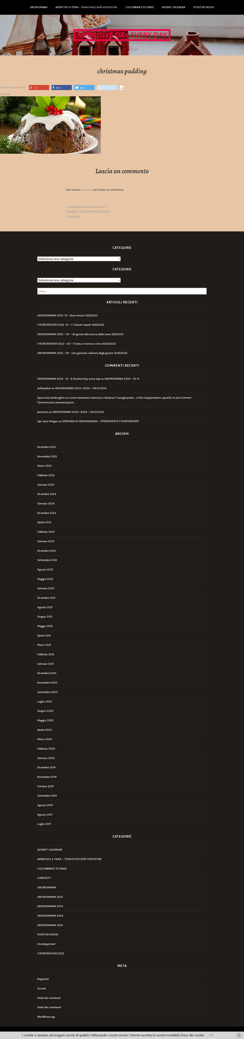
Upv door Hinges (47, 421)
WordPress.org (46, 1016)
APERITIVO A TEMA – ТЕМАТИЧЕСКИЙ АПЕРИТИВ (86, 7)
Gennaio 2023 (45, 541)
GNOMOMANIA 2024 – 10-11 (121, 378)
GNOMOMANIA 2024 (50, 915)
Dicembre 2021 (46, 597)
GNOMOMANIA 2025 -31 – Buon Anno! (60, 315)
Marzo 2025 (44, 465)
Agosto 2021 (45, 607)
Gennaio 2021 (45, 663)
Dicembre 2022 (46, 550)
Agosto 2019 (45, 805)
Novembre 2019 (47, 776)
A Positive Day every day (122, 35)
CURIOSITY (44, 878)
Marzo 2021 (44, 644)
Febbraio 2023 (46, 531)
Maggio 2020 (45, 720)
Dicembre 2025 (46, 447)
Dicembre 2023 (46, 513)
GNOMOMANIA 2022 (50, 897)
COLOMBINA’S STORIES (139, 7)
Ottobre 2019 (45, 786)
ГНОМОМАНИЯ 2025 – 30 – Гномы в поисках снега (69, 343)
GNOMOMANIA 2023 (50, 906)
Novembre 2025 (47, 456)
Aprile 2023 (44, 522)
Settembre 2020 (47, 692)
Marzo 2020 (44, 739)
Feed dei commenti (49, 1007)
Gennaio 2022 (45, 588)
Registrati (43, 979)
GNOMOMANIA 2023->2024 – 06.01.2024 (80, 388)
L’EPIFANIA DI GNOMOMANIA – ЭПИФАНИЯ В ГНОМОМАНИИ (100, 421)
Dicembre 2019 (46, 767)
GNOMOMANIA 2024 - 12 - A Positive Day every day (68, 378)
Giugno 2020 (45, 710)
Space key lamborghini (51, 397)
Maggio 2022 (45, 579)
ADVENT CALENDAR (173, 7)
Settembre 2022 (47, 560)
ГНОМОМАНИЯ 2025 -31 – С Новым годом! (64, 324)
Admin (6, 94)
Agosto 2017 (45, 814)
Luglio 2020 (44, 701)
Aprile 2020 (44, 729)
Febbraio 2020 (46, 748)
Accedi (41, 988)
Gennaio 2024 (46, 503)
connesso (86, 189)
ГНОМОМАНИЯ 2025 (50, 953)
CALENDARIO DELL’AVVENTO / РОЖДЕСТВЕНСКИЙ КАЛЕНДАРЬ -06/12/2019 (87, 211)
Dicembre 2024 (46, 494)
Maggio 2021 (45, 626)
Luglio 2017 (44, 824)
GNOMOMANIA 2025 (50, 925)
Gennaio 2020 (46, 758)
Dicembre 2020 (46, 673)
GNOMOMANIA (38, 7)
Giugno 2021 (44, 616)
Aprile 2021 (44, 635)
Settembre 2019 (47, 795)
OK (211, 1035)
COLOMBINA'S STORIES (52, 868)
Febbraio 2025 (46, 475)
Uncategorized (46, 944)
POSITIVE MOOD (204, 7)
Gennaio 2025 (45, 484)
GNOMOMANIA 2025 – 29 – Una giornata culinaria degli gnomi (75, 353)
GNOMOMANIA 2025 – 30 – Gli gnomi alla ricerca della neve (73, 334)
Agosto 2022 (45, 569)
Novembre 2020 (47, 682)
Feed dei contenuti (48, 998)
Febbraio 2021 (45, 654)
